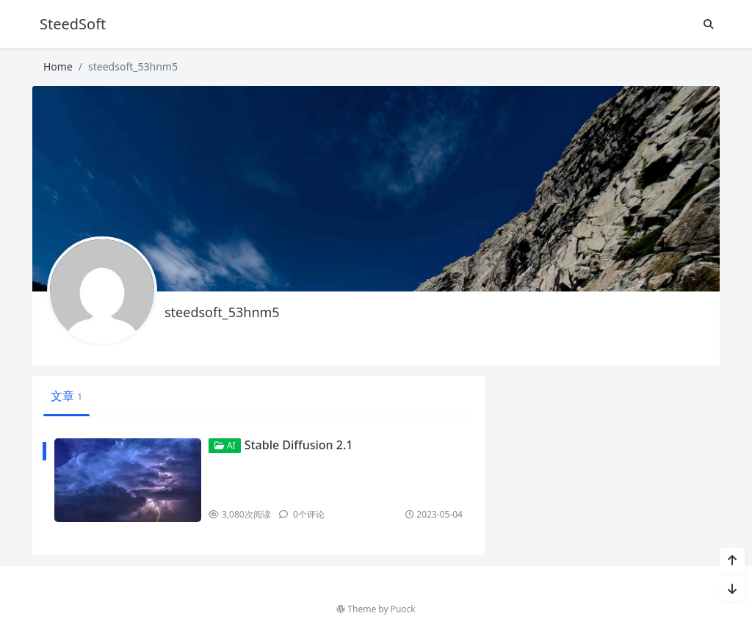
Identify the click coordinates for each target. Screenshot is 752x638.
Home (58, 66)
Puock (403, 609)
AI (225, 445)
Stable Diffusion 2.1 (299, 445)
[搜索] (709, 24)
